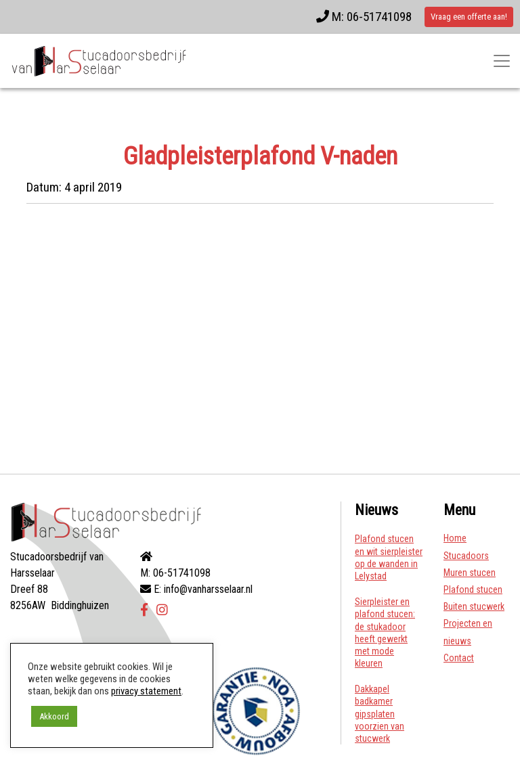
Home (455, 538)
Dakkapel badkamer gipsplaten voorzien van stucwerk (379, 714)
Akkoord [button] (54, 716)
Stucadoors (466, 555)
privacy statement (146, 691)
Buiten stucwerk (473, 606)
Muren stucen (469, 572)
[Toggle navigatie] (501, 61)
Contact (458, 657)
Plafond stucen (472, 589)
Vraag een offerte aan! (469, 17)
